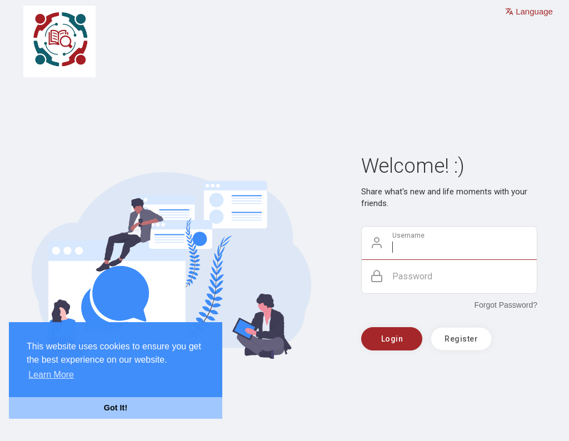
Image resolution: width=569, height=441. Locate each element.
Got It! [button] (115, 407)
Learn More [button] (51, 374)
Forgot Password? (505, 304)
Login (392, 338)
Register (461, 338)
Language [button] (529, 11)
